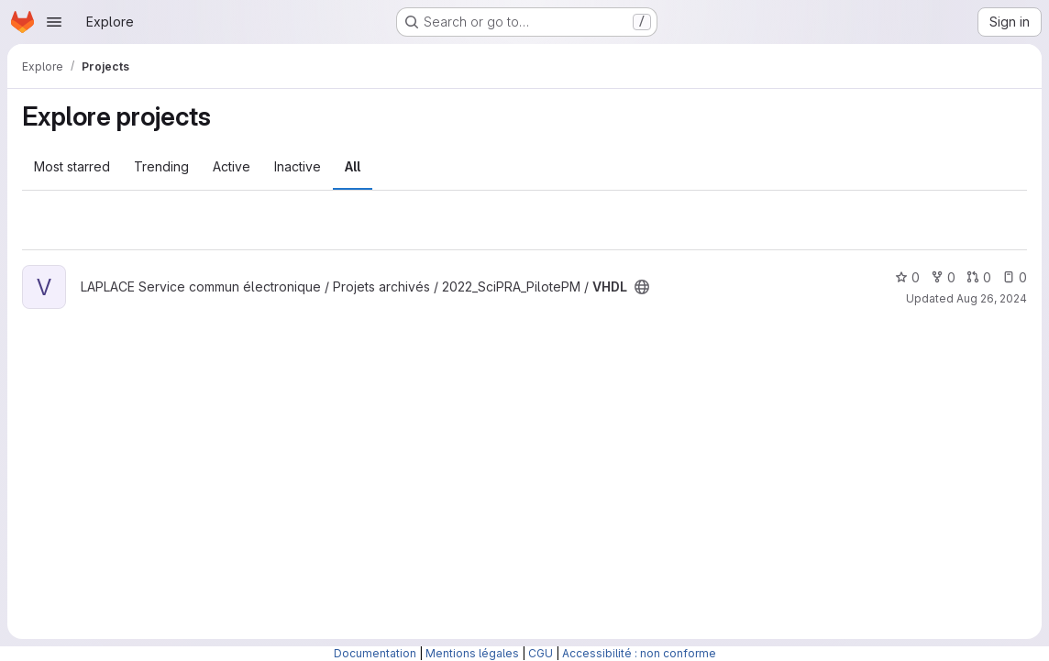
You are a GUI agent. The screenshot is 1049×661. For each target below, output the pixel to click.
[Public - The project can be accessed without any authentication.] (642, 287)
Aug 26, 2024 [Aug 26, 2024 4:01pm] (991, 298)
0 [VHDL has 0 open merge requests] (978, 277)
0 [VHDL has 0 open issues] (1014, 277)
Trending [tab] (161, 166)
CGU (540, 653)
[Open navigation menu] (54, 22)
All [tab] (352, 166)
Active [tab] (231, 166)
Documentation (375, 653)
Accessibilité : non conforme (639, 653)
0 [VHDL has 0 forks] (943, 277)
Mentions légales (472, 653)
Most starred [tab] (72, 166)
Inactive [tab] (297, 166)
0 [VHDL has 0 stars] (907, 277)
